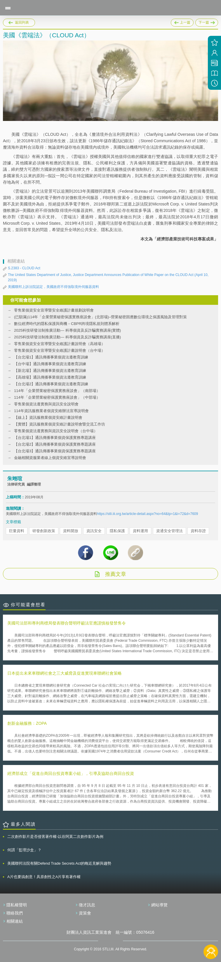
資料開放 (70, 531)
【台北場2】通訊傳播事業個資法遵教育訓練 (51, 384)
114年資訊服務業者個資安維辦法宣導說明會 (51, 411)
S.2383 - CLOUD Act (24, 268)
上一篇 (182, 21)
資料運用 (140, 531)
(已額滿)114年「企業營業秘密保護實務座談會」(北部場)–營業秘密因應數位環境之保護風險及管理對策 (100, 317)
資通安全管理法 (169, 531)
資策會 (85, 913)
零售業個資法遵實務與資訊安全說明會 (46, 404)
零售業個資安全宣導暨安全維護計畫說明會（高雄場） (59, 344)
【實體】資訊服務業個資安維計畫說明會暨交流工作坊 (59, 424)
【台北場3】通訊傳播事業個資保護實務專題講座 (55, 451)
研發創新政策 (43, 531)
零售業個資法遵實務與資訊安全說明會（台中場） (56, 431)
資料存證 (198, 531)
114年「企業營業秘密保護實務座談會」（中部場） (57, 397)
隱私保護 (117, 531)
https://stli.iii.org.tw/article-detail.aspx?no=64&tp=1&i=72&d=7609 (147, 514)
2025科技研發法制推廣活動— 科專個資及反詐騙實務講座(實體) (67, 330)
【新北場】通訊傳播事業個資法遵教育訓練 (50, 370)
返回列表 (22, 22)
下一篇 (206, 21)
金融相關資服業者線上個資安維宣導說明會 (50, 458)
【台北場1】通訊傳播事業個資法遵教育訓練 (51, 357)
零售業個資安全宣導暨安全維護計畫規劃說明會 (54, 310)
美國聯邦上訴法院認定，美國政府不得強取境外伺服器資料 (53, 287)
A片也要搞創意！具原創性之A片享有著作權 (44, 877)
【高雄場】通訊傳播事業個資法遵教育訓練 (50, 377)
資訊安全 (94, 531)
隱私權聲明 (16, 905)
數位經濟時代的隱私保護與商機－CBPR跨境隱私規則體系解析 (66, 323)
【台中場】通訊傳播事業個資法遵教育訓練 (50, 364)
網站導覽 (159, 905)
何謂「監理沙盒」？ (24, 850)
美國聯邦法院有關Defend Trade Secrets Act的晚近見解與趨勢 (59, 863)
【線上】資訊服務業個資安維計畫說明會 (48, 417)
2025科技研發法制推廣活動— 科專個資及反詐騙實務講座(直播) (67, 337)
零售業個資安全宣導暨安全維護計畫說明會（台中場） (59, 350)
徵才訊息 (87, 905)
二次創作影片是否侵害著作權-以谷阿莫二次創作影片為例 (55, 836)
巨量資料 (16, 531)
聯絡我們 (14, 913)
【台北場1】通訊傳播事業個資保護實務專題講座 (55, 437)
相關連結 (14, 921)
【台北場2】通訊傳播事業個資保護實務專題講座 (55, 444)
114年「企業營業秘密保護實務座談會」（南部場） (57, 390)
